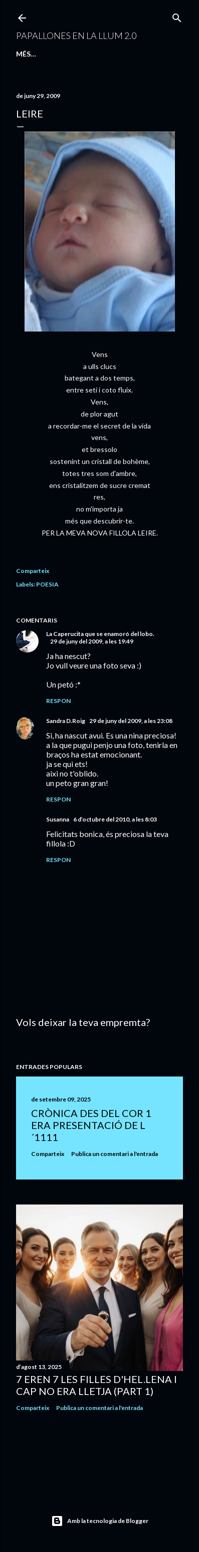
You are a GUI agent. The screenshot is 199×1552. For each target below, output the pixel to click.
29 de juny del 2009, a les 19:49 (91, 641)
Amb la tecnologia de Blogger (99, 1521)
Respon (58, 700)
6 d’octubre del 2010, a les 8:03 (115, 819)
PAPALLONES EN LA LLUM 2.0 (76, 35)
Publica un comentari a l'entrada (114, 1154)
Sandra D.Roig (65, 720)
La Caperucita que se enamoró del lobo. (100, 634)
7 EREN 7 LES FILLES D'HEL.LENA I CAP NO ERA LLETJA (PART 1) (96, 1385)
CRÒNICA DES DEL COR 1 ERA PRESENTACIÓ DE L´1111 (91, 1125)
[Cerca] (177, 16)
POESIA (47, 584)
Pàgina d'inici (42, 54)
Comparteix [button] (32, 570)
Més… (160, 54)
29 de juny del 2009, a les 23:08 (130, 720)
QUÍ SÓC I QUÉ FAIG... (109, 54)
